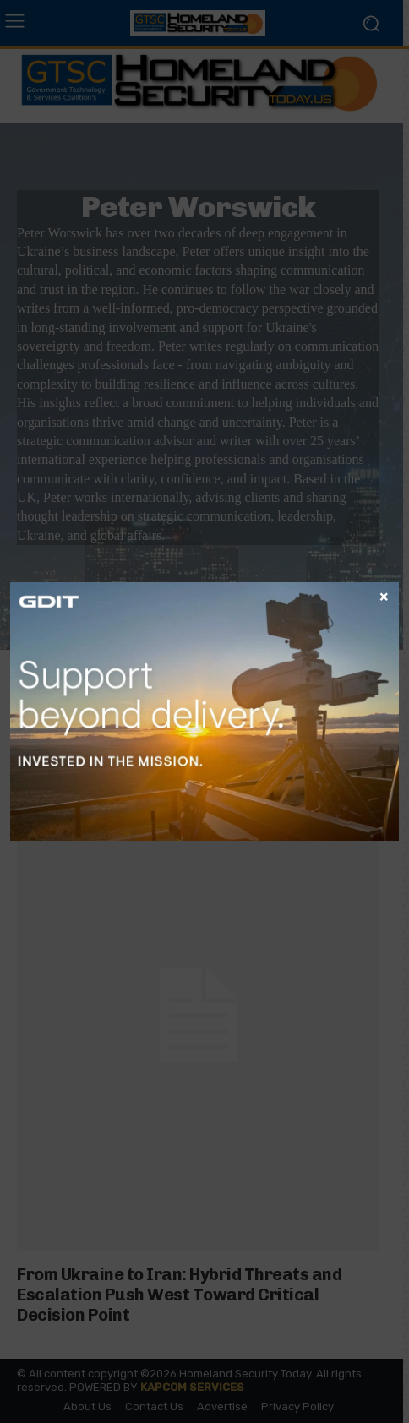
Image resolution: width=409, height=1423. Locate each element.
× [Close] (384, 595)
